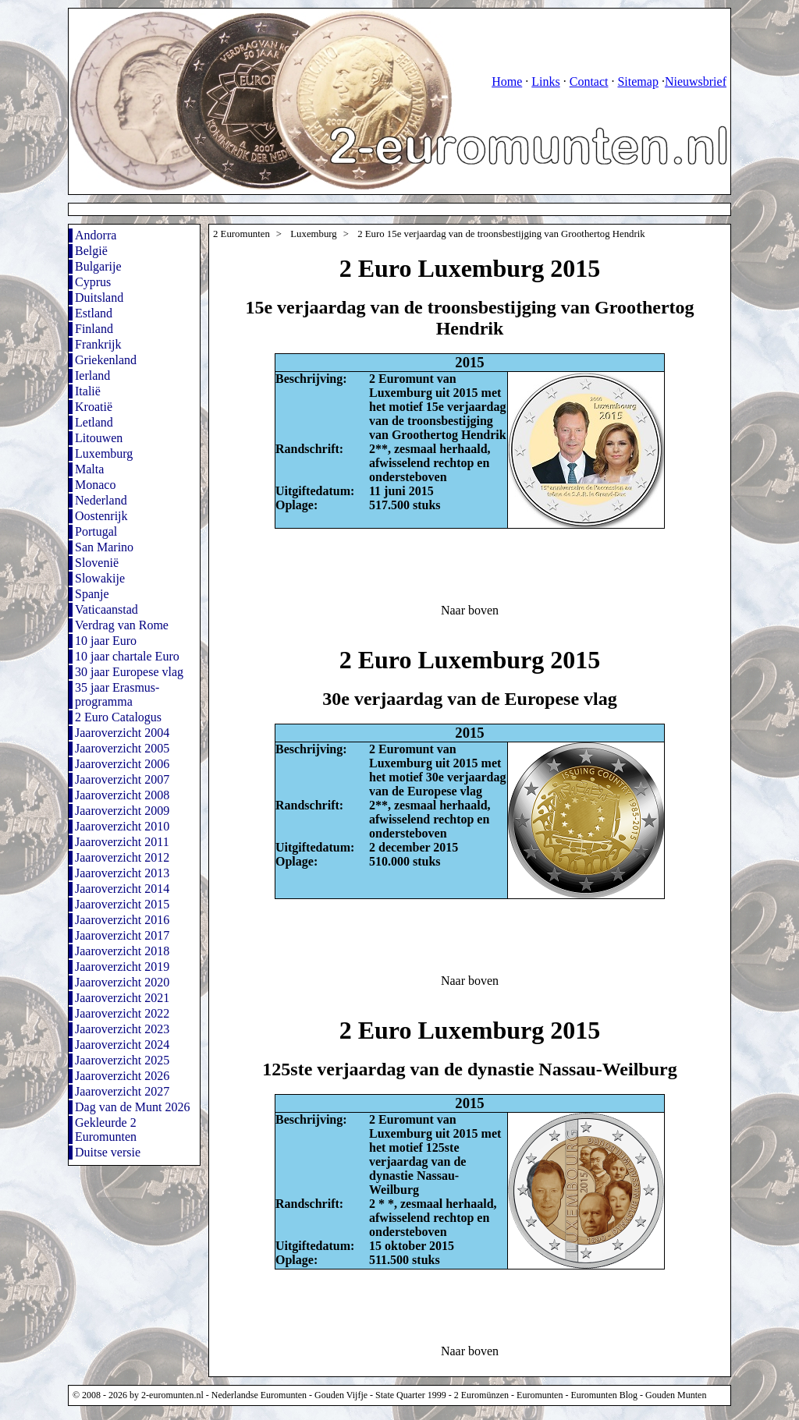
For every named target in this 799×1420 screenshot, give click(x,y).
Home (507, 81)
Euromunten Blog (603, 1395)
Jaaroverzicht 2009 (122, 810)
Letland (94, 422)
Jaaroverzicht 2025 (122, 1060)
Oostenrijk (101, 515)
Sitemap (637, 81)
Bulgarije (98, 266)
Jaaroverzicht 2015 (122, 904)
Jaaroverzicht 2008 (122, 795)
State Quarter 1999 (410, 1395)
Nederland (101, 500)
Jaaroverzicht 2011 (122, 841)
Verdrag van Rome (122, 625)
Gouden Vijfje (341, 1395)
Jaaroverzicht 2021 (122, 997)
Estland (93, 313)
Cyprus (93, 282)
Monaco (95, 484)
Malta (89, 469)
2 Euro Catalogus (118, 717)
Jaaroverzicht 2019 (122, 966)
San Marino (104, 547)
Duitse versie (107, 1152)
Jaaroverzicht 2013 (122, 873)
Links (545, 81)
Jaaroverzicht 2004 (122, 732)
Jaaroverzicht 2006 (122, 763)
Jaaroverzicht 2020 (122, 982)
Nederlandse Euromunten (259, 1395)
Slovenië (97, 562)
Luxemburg (104, 453)
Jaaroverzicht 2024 (122, 1044)
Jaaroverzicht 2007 (122, 779)
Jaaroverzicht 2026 (122, 1075)
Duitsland (99, 297)
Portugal (96, 531)
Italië (88, 391)
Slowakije (100, 578)
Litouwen (99, 437)
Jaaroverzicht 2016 (122, 919)
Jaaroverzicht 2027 (122, 1091)
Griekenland (106, 360)
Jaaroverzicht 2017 (122, 935)
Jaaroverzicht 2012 (122, 857)
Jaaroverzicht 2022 (122, 1013)
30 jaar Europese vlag (129, 671)
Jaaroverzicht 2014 (122, 888)
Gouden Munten (675, 1395)
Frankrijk (98, 344)
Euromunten (540, 1395)
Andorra (95, 235)
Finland (94, 328)
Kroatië (93, 406)
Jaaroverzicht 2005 (122, 748)
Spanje (92, 593)
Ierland (92, 375)
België (91, 250)
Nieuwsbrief (695, 81)
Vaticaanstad (106, 609)
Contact (589, 81)
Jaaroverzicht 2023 (122, 1029)
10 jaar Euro (106, 640)
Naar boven (470, 610)
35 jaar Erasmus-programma (117, 694)
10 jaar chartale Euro (127, 656)
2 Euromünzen (481, 1395)
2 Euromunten (241, 233)
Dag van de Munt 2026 (132, 1107)
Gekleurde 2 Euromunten (106, 1129)
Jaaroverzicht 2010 (122, 826)
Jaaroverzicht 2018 (122, 951)
